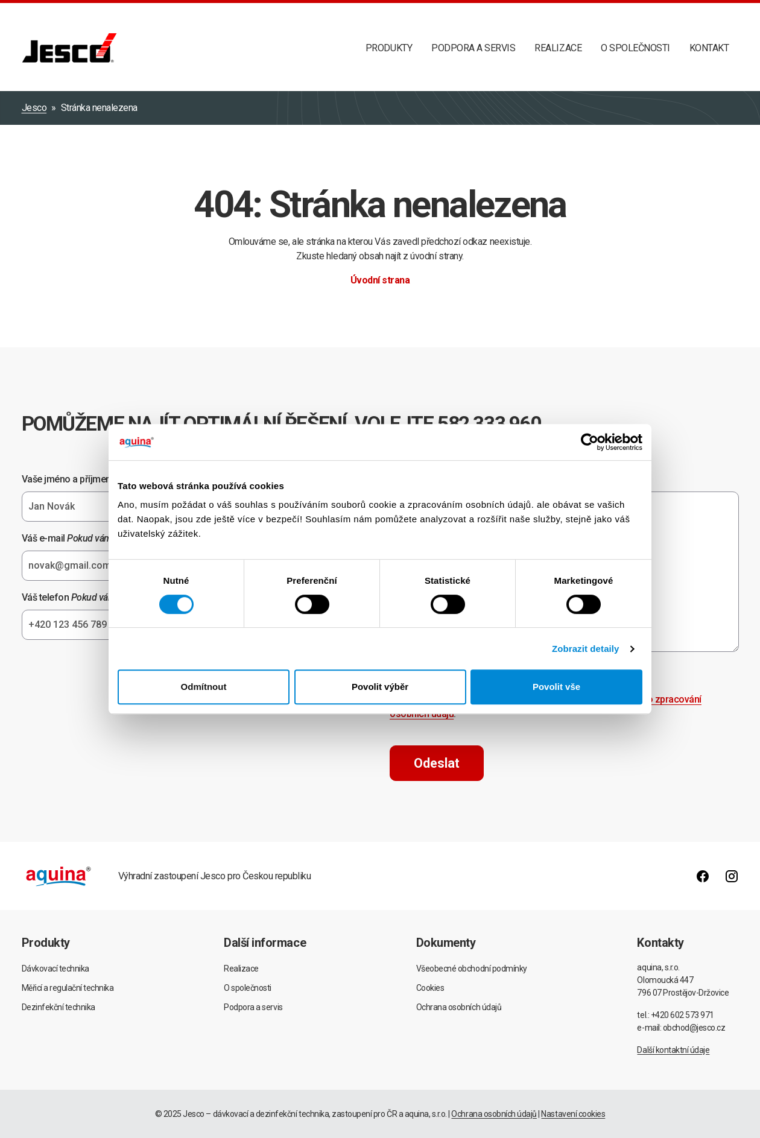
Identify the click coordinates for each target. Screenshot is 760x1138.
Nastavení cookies (573, 1114)
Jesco (34, 107)
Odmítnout (204, 686)
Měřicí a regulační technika (68, 988)
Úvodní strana (380, 280)
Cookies (430, 988)
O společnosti (635, 48)
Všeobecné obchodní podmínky (471, 968)
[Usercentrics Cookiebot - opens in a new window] (589, 442)
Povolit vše (556, 686)
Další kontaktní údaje (673, 1050)
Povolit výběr (380, 686)
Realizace (557, 48)
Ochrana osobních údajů (458, 1007)
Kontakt (709, 48)
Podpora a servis (473, 48)
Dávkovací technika (55, 968)
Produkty (389, 48)
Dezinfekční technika (58, 1007)
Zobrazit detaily (585, 648)
